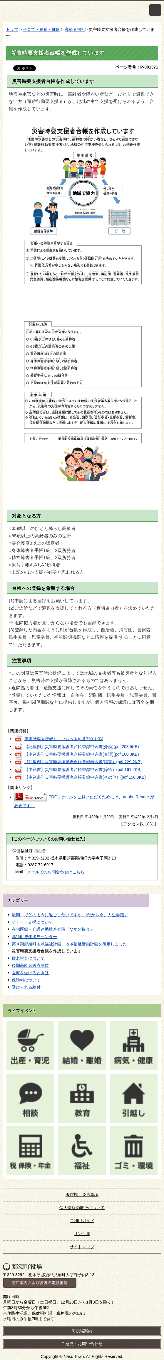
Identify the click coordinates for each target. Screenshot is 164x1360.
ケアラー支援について (32, 922)
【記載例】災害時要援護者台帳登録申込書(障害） (83, 761)
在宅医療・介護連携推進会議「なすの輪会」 (53, 929)
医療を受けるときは (30, 972)
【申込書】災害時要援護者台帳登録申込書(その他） (85, 777)
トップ (12, 29)
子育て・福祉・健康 (41, 29)
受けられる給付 (26, 987)
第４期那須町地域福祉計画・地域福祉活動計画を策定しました (69, 944)
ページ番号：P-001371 (137, 67)
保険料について (26, 980)
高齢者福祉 (75, 29)
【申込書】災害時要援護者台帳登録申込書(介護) (81, 754)
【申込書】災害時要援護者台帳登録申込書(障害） (83, 769)
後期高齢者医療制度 (30, 965)
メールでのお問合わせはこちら (56, 872)
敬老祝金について (28, 958)
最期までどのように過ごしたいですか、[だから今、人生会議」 (70, 914)
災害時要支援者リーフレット (63, 738)
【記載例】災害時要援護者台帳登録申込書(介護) (81, 746)
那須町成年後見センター (34, 936)
